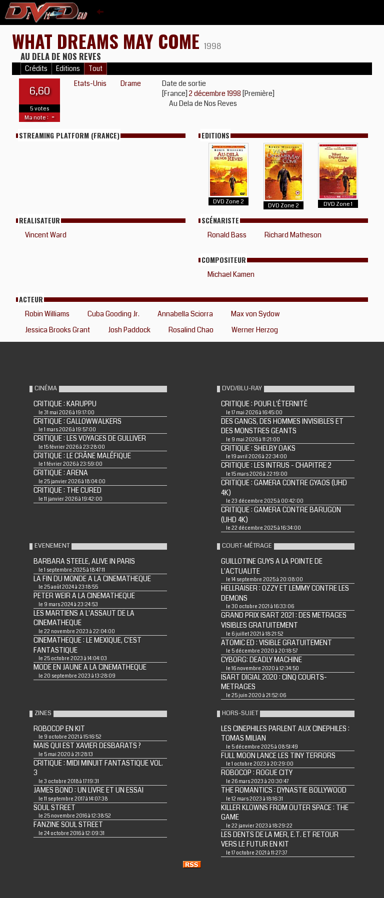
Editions (68, 68)
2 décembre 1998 (215, 93)
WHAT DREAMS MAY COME (108, 40)
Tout (95, 68)
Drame (130, 83)
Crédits (36, 68)
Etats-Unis (90, 83)
